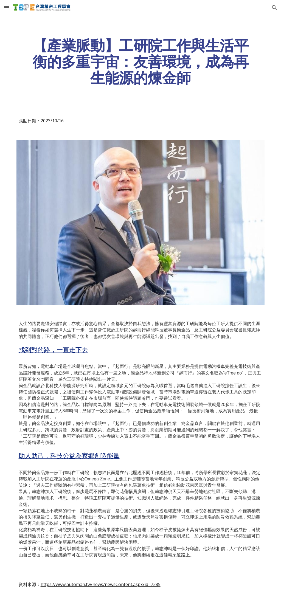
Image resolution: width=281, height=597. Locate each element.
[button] (6, 7)
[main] (140, 61)
